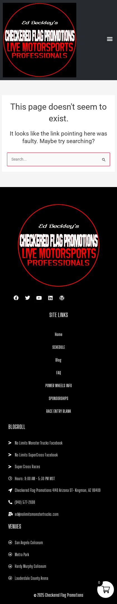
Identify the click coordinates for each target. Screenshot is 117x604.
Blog (58, 359)
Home (58, 334)
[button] (109, 38)
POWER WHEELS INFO (58, 385)
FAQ (58, 372)
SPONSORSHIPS (58, 398)
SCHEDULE (58, 347)
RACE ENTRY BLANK (58, 411)
